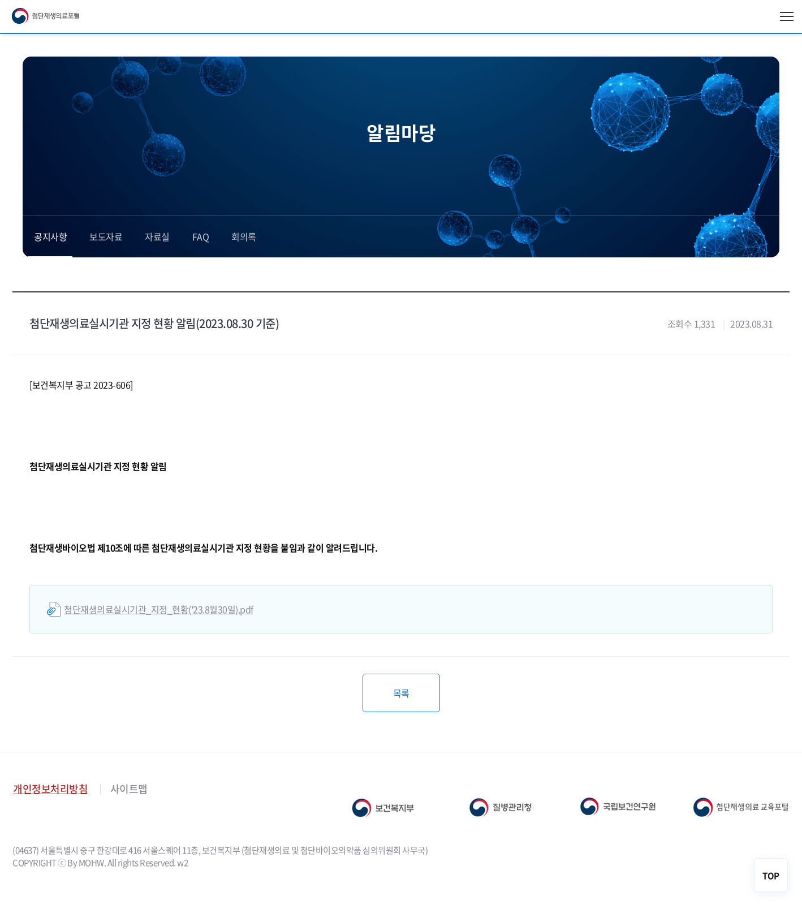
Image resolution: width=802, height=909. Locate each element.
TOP (770, 875)
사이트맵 (129, 788)
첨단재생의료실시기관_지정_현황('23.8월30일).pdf (158, 609)
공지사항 (50, 236)
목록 (401, 693)
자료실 (157, 236)
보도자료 (105, 236)
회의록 (243, 236)
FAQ (200, 236)
